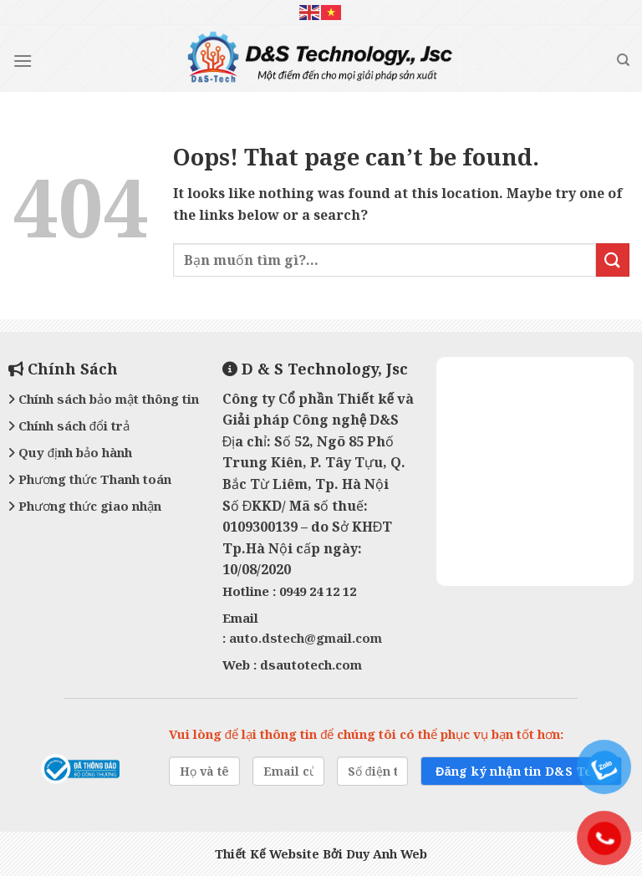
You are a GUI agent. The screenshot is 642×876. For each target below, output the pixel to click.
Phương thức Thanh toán (89, 479)
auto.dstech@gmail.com (305, 637)
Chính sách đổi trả (69, 425)
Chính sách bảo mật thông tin (103, 398)
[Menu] (23, 60)
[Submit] (612, 259)
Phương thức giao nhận (84, 505)
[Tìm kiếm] (623, 60)
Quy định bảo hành (70, 452)
